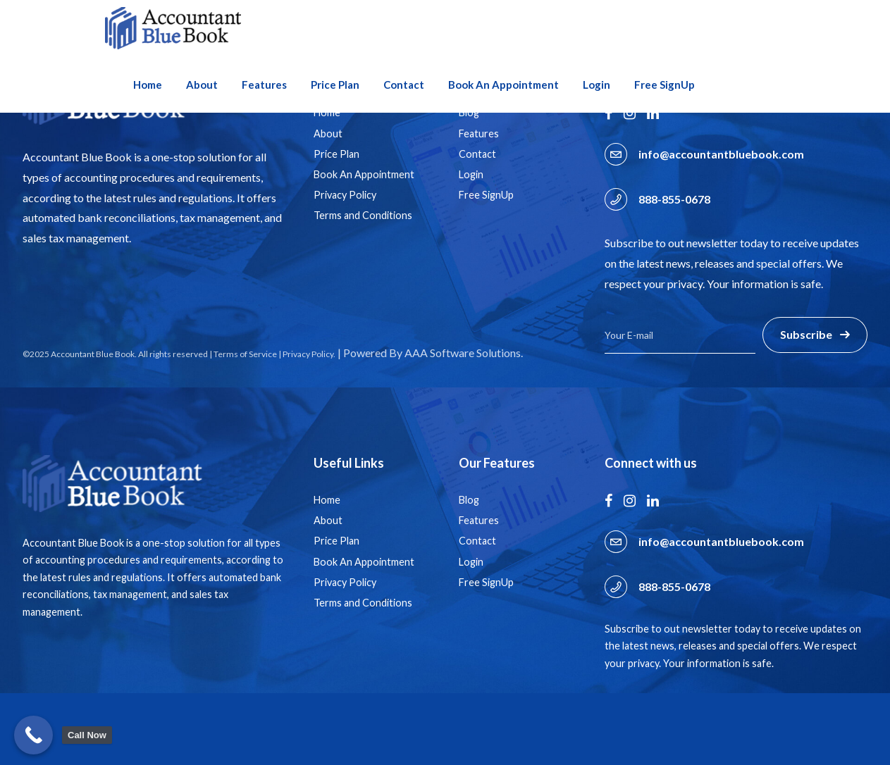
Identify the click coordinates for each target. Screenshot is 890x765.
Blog (469, 500)
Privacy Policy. (309, 354)
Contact (403, 84)
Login (596, 84)
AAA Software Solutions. (463, 352)
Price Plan (335, 84)
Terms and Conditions (363, 215)
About (202, 84)
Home (147, 84)
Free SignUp (664, 84)
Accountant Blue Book (93, 354)
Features (264, 84)
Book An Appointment (503, 84)
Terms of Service (245, 354)
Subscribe (806, 334)
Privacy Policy (345, 195)
